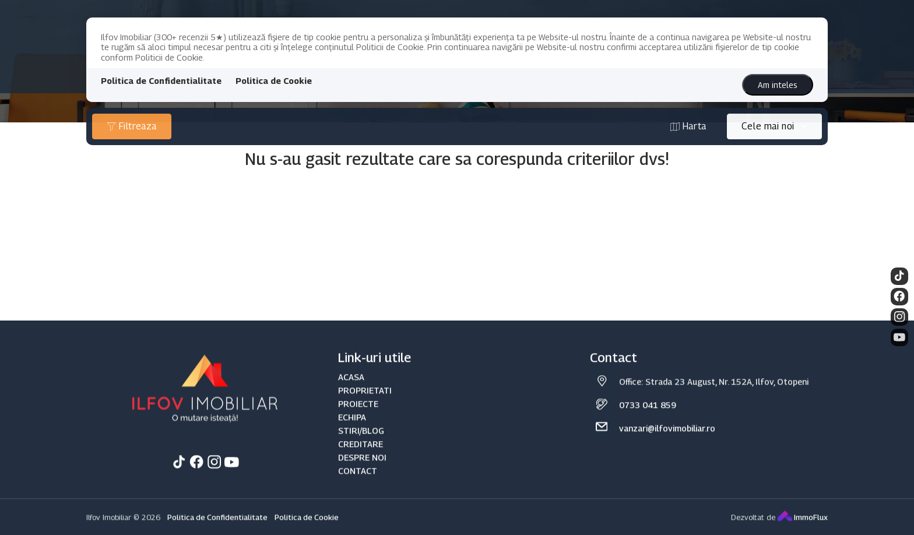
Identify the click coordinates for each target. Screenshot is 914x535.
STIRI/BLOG (361, 443)
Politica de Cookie (273, 81)
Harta (688, 126)
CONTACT (357, 484)
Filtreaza (132, 126)
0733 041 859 (647, 418)
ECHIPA (352, 430)
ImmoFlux (803, 530)
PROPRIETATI (365, 403)
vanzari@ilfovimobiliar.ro (667, 441)
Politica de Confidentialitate (161, 81)
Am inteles (777, 85)
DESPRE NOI (362, 471)
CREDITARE (360, 457)
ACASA (351, 390)
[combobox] (774, 126)
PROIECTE (358, 416)
